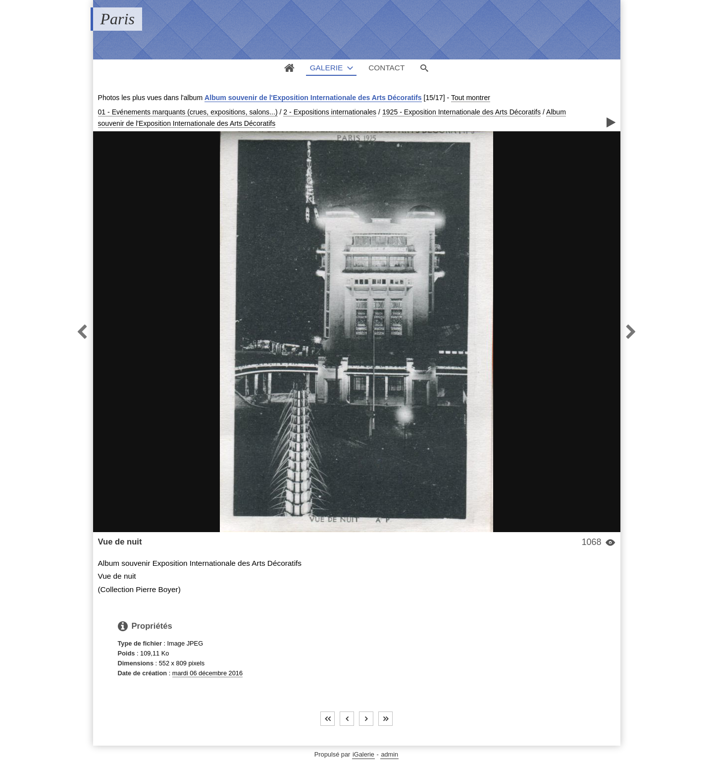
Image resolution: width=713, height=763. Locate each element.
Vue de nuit (120, 541)
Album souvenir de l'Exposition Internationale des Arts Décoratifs (313, 98)
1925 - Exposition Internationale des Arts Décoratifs (461, 112)
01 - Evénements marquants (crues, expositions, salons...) (188, 112)
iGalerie (363, 754)
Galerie (326, 67)
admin (389, 754)
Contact (386, 67)
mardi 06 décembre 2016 (207, 673)
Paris (118, 19)
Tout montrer (470, 98)
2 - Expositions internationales (329, 112)
